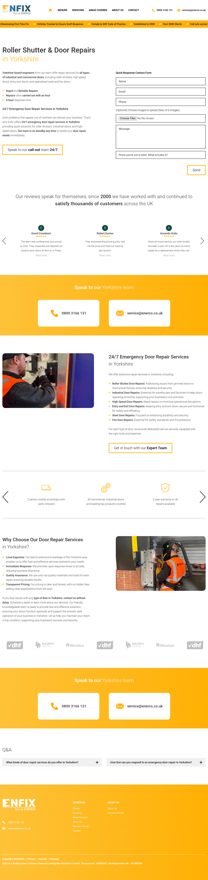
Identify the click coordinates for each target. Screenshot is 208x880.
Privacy (31, 859)
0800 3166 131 (165, 10)
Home (50, 9)
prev (4, 240)
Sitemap (54, 859)
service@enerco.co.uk (194, 10)
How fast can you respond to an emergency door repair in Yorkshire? (151, 762)
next (203, 240)
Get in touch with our (140, 448)
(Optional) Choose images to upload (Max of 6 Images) (148, 110)
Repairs (62, 10)
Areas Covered (98, 10)
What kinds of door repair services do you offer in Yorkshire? (42, 762)
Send (196, 170)
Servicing (78, 10)
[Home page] (16, 10)
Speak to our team (33, 150)
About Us (118, 10)
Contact (133, 10)
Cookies (42, 859)
